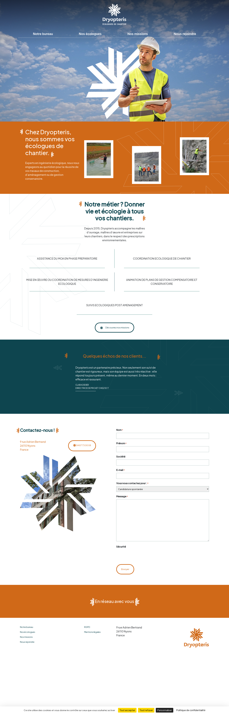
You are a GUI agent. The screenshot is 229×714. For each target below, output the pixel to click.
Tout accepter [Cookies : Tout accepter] (127, 710)
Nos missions (137, 34)
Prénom (121, 456)
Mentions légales (92, 644)
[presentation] (138, 568)
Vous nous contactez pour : (132, 496)
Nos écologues (90, 34)
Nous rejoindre (185, 34)
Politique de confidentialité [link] (190, 710)
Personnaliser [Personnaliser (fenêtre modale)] (164, 710)
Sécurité (121, 559)
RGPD (87, 639)
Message (122, 509)
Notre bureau (43, 34)
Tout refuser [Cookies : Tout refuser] (146, 710)
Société (120, 469)
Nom (119, 442)
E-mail (120, 482)
